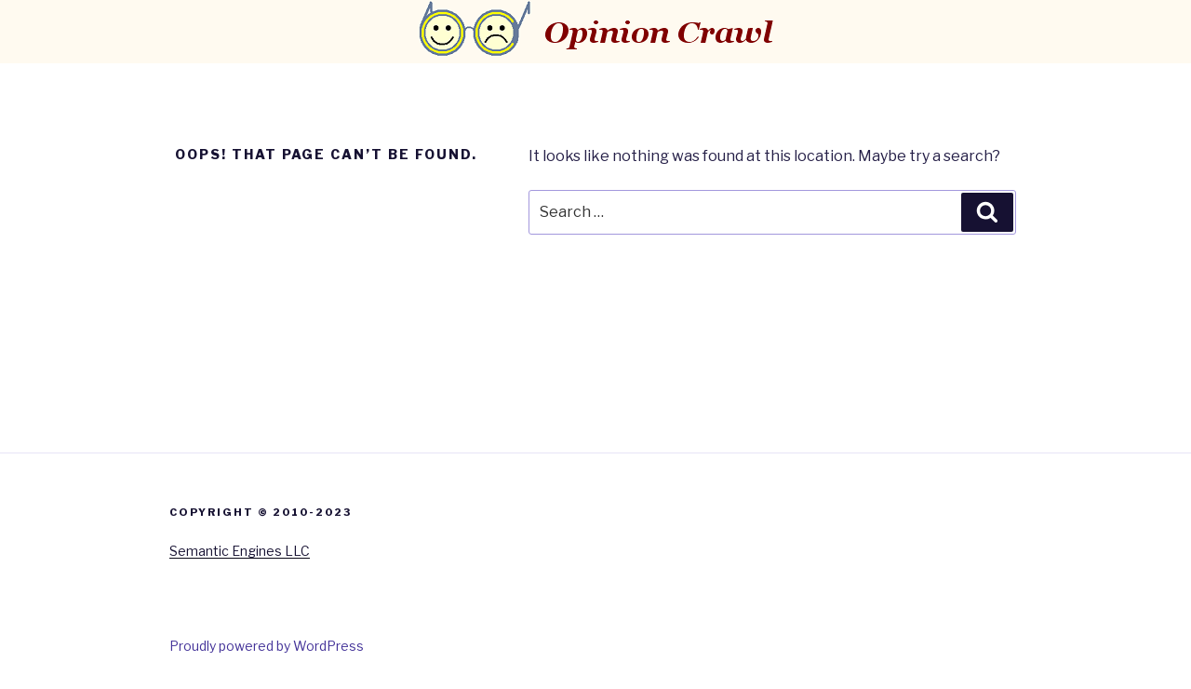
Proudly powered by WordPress (266, 646)
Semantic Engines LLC (239, 551)
